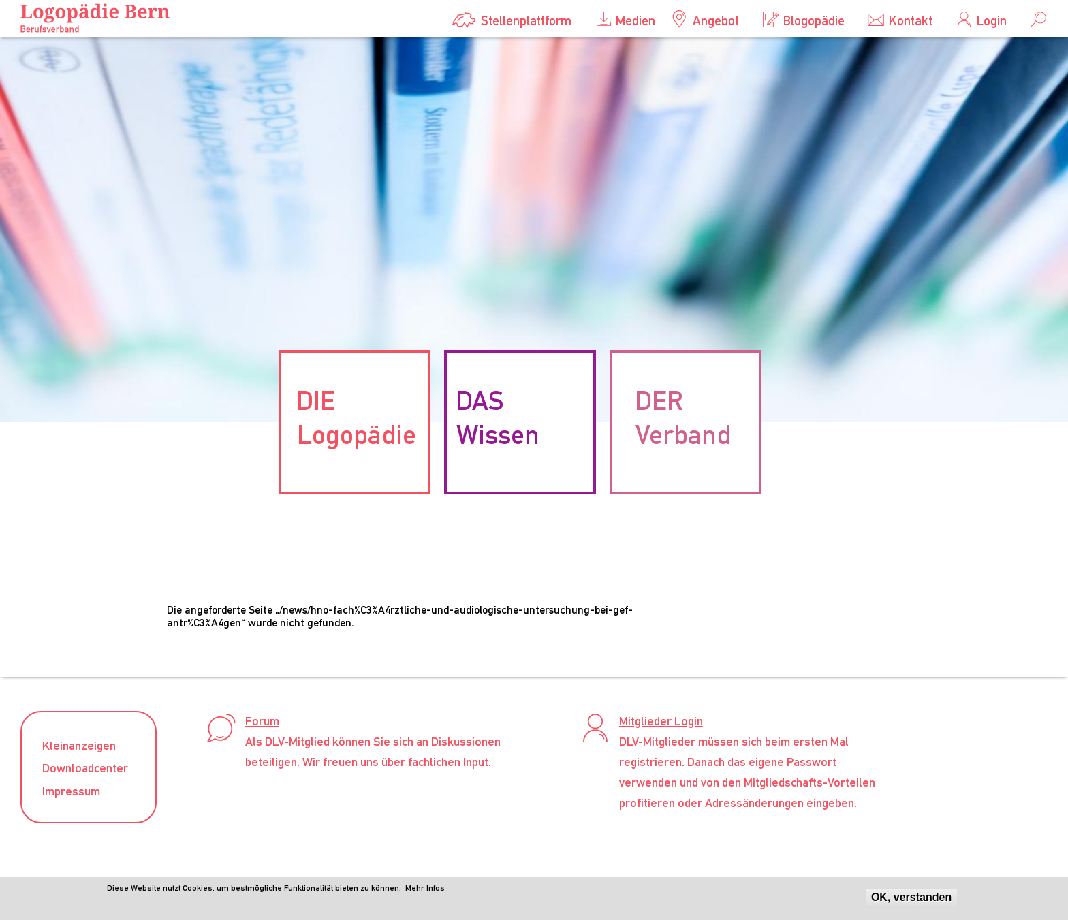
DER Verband (683, 417)
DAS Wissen (497, 417)
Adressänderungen (754, 802)
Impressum (71, 791)
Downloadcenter (85, 768)
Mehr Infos (425, 890)
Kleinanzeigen (79, 745)
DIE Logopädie (356, 417)
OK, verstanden (911, 900)
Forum (262, 721)
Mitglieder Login (661, 721)
